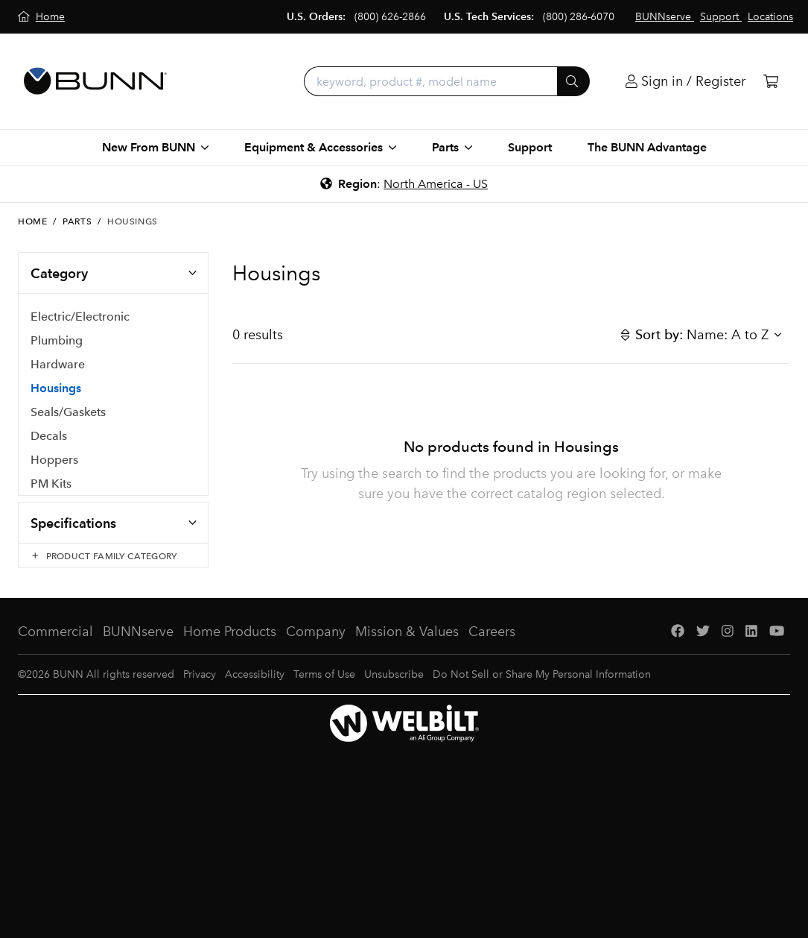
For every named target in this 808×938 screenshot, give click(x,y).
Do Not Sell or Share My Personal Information (542, 689)
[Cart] (770, 82)
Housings (56, 389)
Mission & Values (407, 646)
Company (316, 646)
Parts (77, 221)
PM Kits (51, 484)
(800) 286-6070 (578, 16)
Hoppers (54, 460)
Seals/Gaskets (68, 413)
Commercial (55, 646)
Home (32, 221)
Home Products (229, 646)
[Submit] (573, 81)
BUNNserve (138, 646)
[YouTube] (776, 647)
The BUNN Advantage (647, 147)
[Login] (685, 82)
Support (530, 147)
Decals (49, 436)
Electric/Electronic (80, 317)
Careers (491, 646)
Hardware (58, 365)
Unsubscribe (394, 689)
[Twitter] (703, 647)
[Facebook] (677, 647)
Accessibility (254, 689)
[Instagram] (728, 647)
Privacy (199, 689)
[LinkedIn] (751, 647)
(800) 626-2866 (390, 16)
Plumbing (57, 341)
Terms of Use (324, 689)
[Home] (41, 17)
